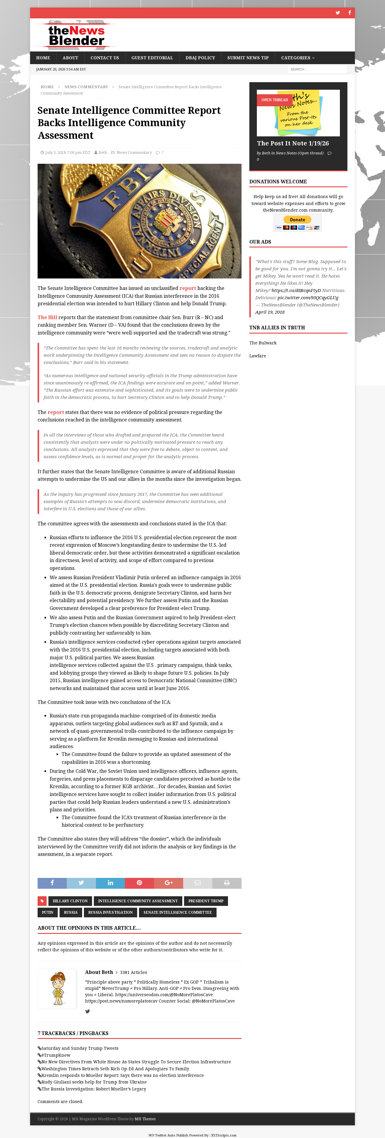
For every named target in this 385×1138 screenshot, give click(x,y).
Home (43, 57)
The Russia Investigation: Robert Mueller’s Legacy (94, 1088)
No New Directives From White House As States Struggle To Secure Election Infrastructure (136, 1061)
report (188, 288)
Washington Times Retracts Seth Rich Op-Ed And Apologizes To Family (115, 1068)
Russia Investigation (110, 912)
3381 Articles (133, 972)
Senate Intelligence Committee (177, 912)
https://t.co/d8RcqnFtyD (296, 290)
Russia (71, 912)
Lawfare (257, 355)
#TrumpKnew (56, 1054)
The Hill (47, 317)
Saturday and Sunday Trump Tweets (80, 1048)
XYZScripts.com (223, 1135)
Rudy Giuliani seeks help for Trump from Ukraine (94, 1082)
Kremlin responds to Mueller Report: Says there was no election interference (123, 1075)
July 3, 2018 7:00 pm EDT (68, 152)
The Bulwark (262, 342)
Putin (47, 912)
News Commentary (134, 152)
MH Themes (145, 1119)
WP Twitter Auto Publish (168, 1135)
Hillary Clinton (70, 901)
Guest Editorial (152, 57)
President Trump (206, 901)
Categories (295, 57)
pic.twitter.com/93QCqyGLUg (308, 297)
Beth (103, 152)
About (70, 57)
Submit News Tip (248, 57)
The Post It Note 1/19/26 (293, 143)
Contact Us (105, 57)
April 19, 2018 (270, 312)
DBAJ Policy (200, 57)
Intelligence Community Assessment (138, 901)
